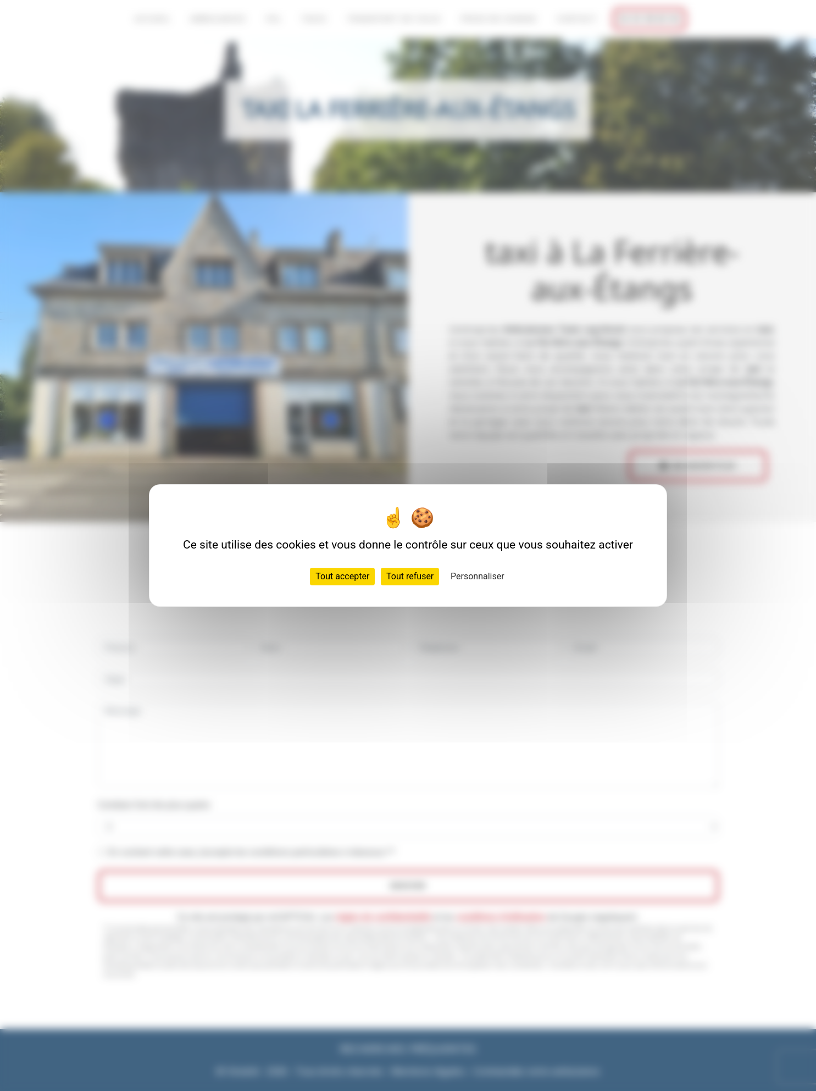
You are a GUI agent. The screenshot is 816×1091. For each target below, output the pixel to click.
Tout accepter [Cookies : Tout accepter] (342, 576)
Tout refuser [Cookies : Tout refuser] (410, 576)
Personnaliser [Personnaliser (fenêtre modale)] (477, 576)
